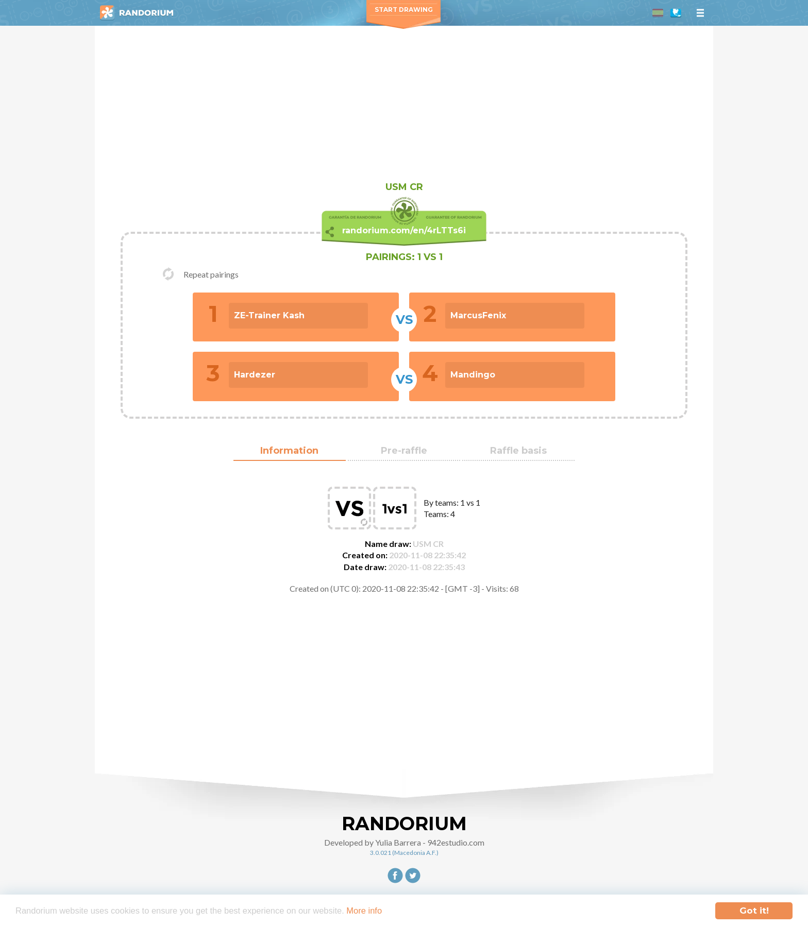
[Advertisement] (404, 103)
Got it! (754, 910)
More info (375, 911)
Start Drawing (404, 9)
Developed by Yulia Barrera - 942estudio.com (404, 842)
